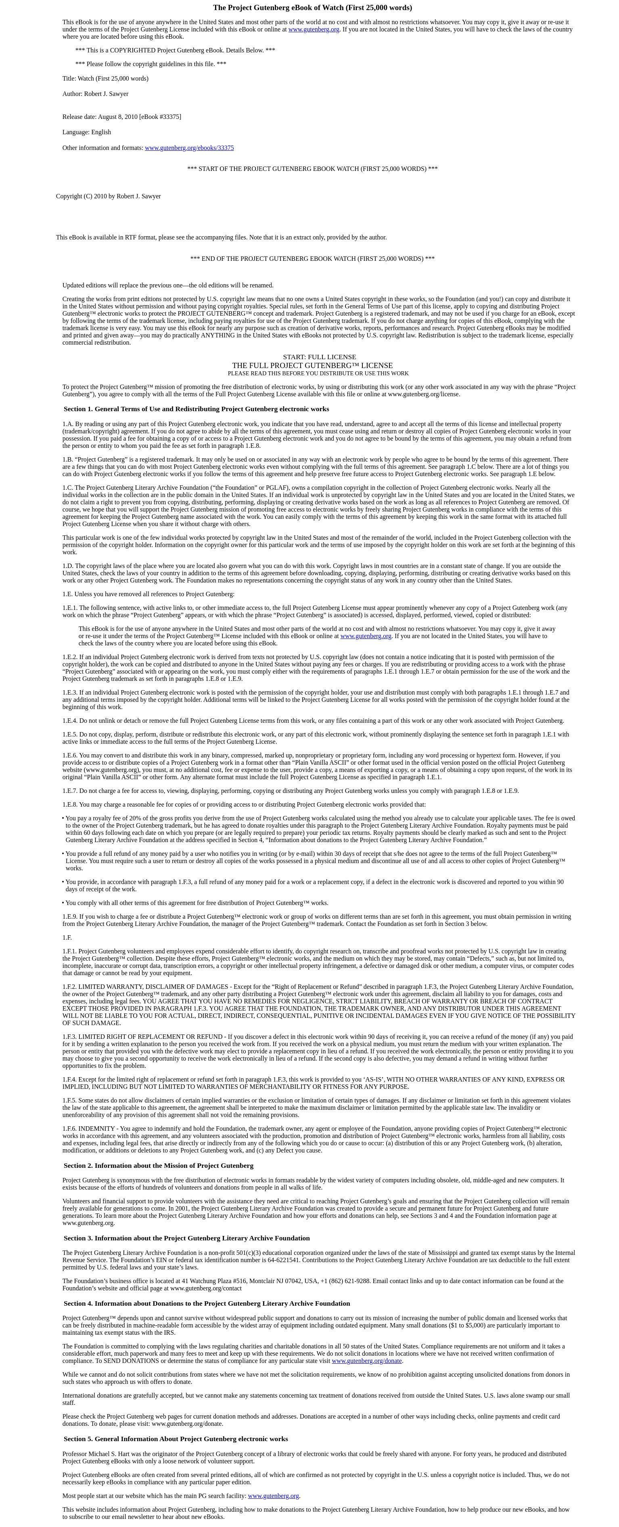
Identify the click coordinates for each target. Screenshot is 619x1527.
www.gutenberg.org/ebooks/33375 (189, 147)
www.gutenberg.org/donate (367, 1360)
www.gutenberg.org (314, 29)
